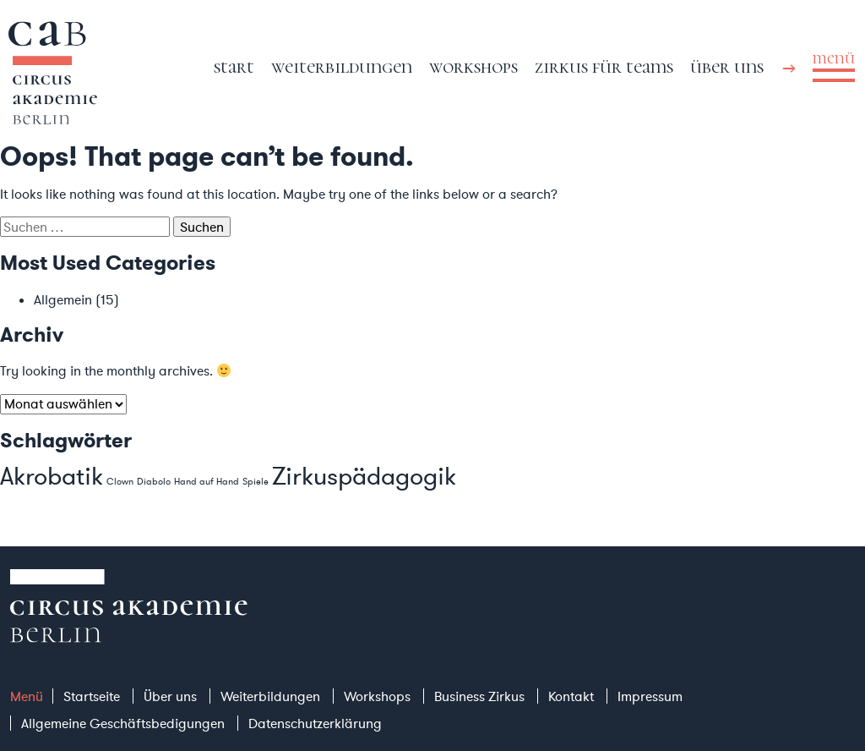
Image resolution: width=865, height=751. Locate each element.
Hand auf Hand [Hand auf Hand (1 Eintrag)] (206, 481)
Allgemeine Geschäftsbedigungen (123, 723)
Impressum (650, 696)
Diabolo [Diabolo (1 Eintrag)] (154, 481)
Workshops (473, 66)
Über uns (727, 66)
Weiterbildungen (341, 66)
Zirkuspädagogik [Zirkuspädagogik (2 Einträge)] (364, 475)
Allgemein (63, 299)
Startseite (91, 696)
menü (834, 58)
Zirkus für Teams (604, 66)
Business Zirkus (479, 696)
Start (234, 66)
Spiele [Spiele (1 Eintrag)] (255, 481)
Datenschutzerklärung (315, 723)
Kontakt (571, 696)
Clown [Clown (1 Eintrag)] (119, 481)
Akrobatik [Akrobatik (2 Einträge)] (51, 475)
